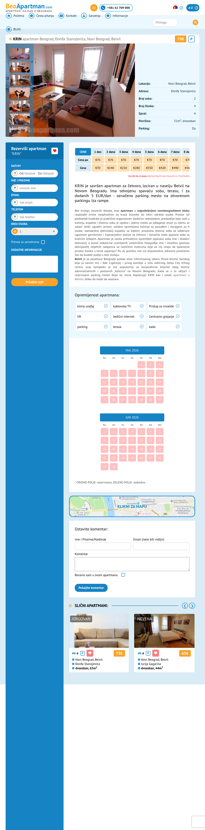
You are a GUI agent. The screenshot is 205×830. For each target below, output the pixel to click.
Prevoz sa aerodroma (25, 242)
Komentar (81, 554)
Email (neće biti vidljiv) (148, 539)
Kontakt (66, 22)
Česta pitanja (40, 22)
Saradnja (88, 22)
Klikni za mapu (132, 506)
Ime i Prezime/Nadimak (90, 539)
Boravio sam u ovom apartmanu (96, 575)
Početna (15, 22)
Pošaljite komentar (91, 588)
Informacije (114, 22)
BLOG (137, 22)
